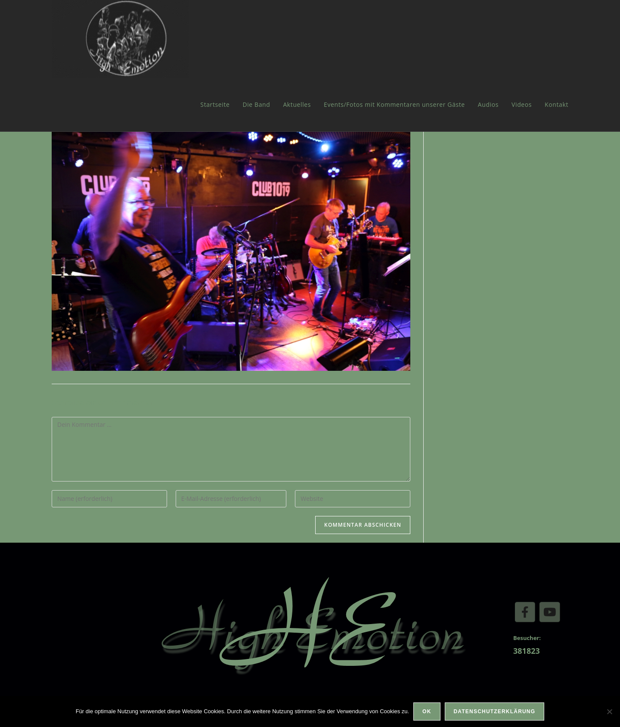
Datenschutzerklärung (495, 711)
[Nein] (609, 711)
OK (426, 711)
